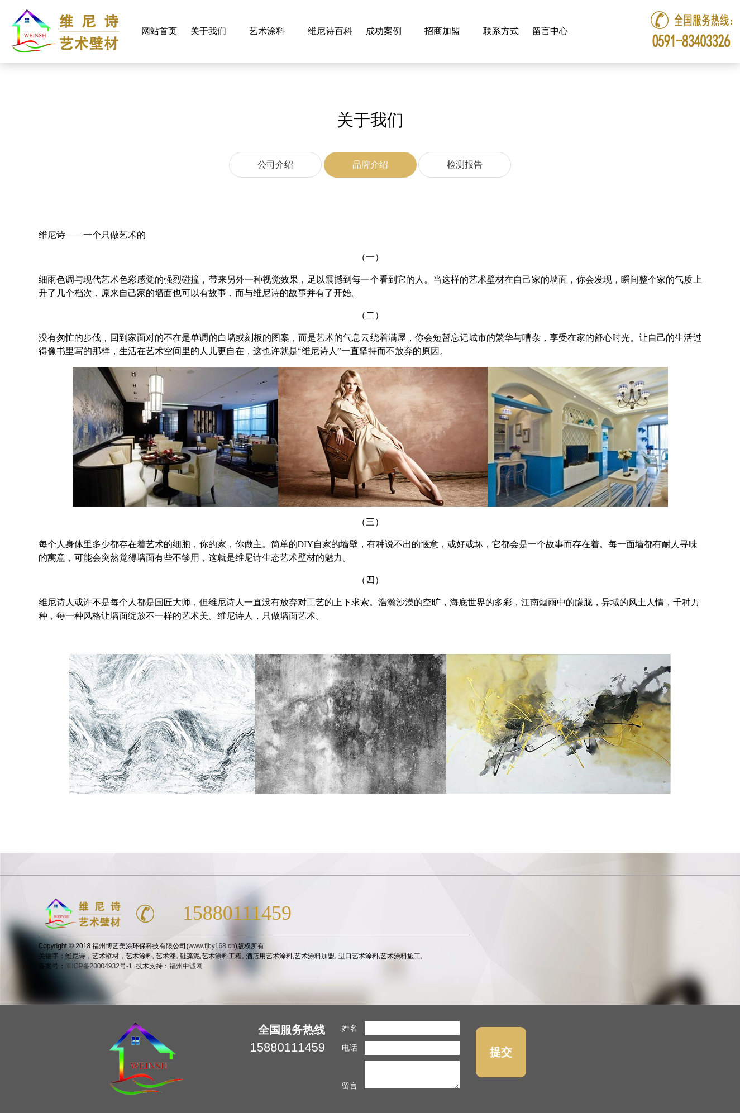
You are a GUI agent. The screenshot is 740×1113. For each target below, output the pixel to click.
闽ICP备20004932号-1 (98, 966)
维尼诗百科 (330, 31)
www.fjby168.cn (211, 946)
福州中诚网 (186, 966)
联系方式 (501, 31)
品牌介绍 (370, 164)
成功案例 (385, 25)
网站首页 (159, 31)
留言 (349, 1085)
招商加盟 (444, 25)
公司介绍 (275, 164)
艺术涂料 (268, 25)
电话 (349, 1047)
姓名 (349, 1028)
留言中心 (550, 31)
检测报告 (465, 164)
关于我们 (210, 25)
